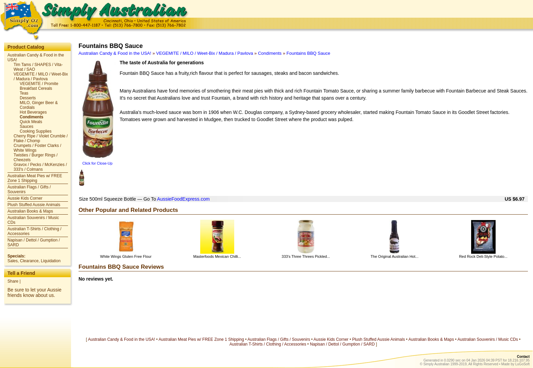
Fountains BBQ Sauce (308, 53)
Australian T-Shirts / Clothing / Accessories (267, 344)
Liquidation (51, 260)
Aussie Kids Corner (24, 198)
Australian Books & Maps (30, 211)
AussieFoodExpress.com (183, 199)
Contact (523, 356)
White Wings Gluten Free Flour (126, 256)
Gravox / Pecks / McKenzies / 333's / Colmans (40, 167)
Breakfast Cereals (36, 88)
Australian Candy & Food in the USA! (115, 53)
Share (12, 281)
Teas (24, 93)
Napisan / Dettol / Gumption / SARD (342, 344)
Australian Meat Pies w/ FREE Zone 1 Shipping (34, 178)
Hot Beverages (33, 112)
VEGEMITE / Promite (39, 83)
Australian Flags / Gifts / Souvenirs (278, 339)
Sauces (26, 126)
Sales (12, 260)
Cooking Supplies (35, 131)
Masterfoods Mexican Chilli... (217, 256)
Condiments (31, 117)
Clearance (29, 260)
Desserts (28, 98)
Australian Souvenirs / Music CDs (488, 339)
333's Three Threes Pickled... (306, 256)
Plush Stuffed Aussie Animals (33, 204)
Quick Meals (31, 121)
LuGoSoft (522, 364)
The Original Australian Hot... (394, 256)
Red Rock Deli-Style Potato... (483, 256)
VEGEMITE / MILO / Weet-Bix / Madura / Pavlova (41, 76)
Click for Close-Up (97, 163)
